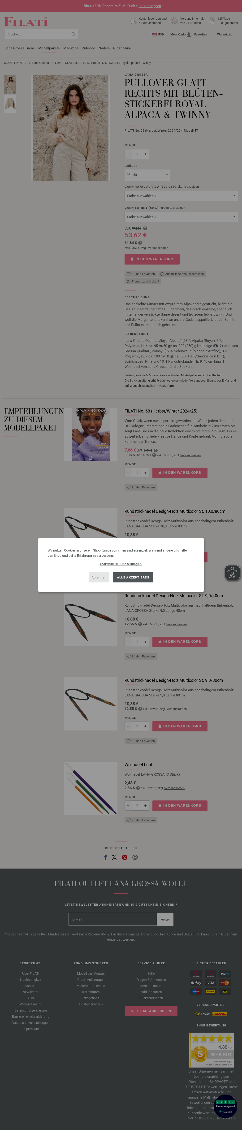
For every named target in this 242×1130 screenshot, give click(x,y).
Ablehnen (99, 577)
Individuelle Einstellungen (121, 564)
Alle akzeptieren (133, 577)
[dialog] (121, 565)
